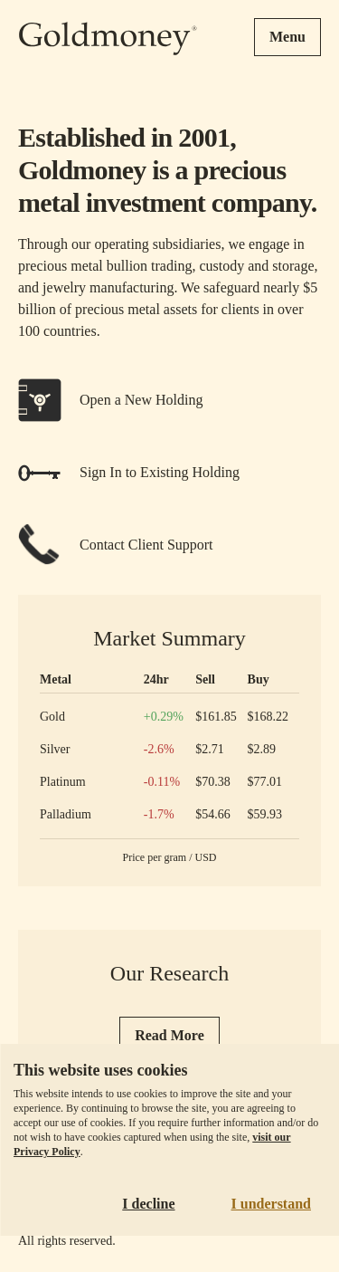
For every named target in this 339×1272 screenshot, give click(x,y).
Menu (287, 36)
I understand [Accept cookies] (271, 1203)
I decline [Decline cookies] (148, 1203)
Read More (169, 1035)
